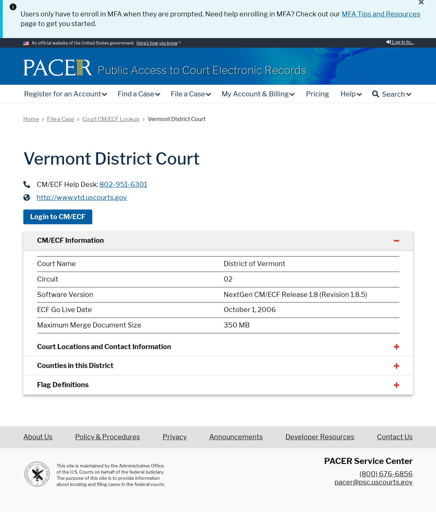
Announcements (236, 437)
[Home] (57, 67)
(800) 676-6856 (386, 474)
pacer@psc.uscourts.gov (373, 482)
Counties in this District (75, 365)
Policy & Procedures (107, 437)
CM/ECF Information (70, 240)
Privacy (175, 437)
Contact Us (395, 437)
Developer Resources (319, 437)
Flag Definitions (63, 385)
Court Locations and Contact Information (104, 347)
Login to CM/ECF (57, 217)
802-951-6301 (123, 184)
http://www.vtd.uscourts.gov (82, 197)
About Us (37, 437)
